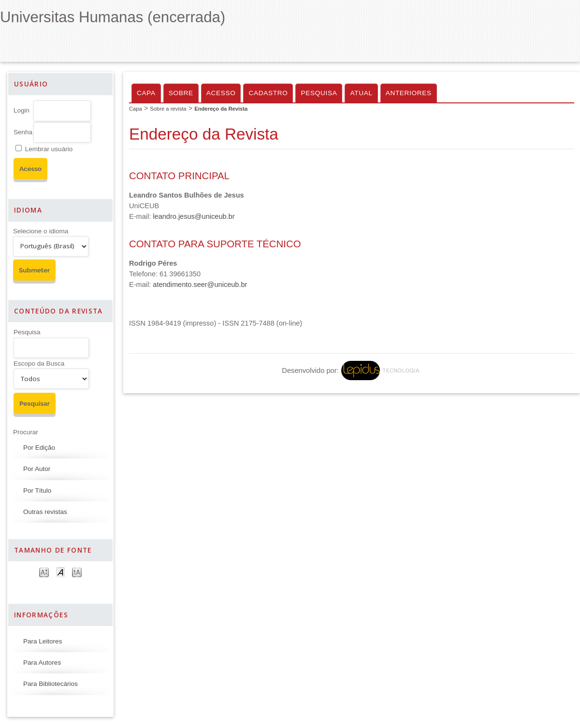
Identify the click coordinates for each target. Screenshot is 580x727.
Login (21, 110)
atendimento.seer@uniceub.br (200, 284)
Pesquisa (27, 332)
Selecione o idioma (40, 231)
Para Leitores (42, 641)
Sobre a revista (168, 109)
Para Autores (42, 662)
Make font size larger (77, 571)
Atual (361, 93)
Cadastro (268, 93)
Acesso (221, 93)
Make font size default (60, 571)
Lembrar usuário (48, 149)
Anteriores (409, 93)
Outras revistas (45, 511)
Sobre (181, 93)
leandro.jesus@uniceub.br (193, 216)
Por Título (37, 490)
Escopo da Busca (39, 363)
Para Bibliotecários (50, 683)
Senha (23, 132)
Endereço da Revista (220, 109)
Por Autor (36, 468)
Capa (146, 93)
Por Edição (39, 447)
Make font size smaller (44, 571)
